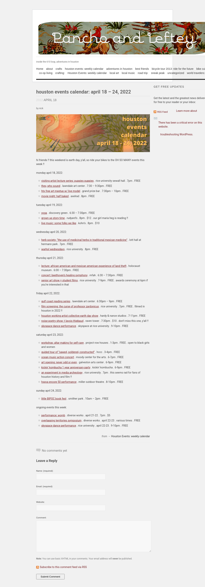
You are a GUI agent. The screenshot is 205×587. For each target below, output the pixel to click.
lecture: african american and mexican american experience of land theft (83, 265)
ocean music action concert (57, 357)
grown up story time (53, 218)
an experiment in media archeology (61, 372)
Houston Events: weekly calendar (87, 73)
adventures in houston (119, 68)
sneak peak (158, 73)
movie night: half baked (55, 196)
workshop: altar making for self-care (62, 342)
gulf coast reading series (55, 301)
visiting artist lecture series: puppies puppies (67, 180)
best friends (142, 68)
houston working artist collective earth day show (69, 315)
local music (128, 73)
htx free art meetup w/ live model (60, 191)
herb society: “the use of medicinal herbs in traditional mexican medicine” (84, 239)
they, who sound (50, 185)
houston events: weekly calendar (84, 68)
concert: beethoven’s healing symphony (64, 275)
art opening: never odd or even (59, 362)
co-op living (45, 73)
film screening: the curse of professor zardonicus (70, 306)
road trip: (143, 73)
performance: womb (53, 415)
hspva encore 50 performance (59, 381)
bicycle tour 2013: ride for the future (172, 68)
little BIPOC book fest (53, 398)
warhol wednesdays (53, 249)
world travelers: (196, 73)
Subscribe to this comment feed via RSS (63, 567)
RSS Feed (162, 111)
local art (114, 73)
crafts (59, 68)
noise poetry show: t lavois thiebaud (62, 320)
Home (39, 68)
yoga (44, 212)
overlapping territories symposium (61, 420)
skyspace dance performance (58, 326)
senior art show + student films (59, 280)
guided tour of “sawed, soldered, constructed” (68, 352)
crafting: (60, 73)
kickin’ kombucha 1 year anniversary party (65, 367)
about (49, 68)
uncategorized (175, 73)
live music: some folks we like (58, 223)
